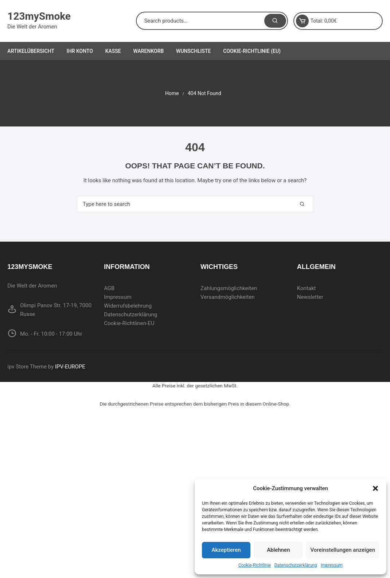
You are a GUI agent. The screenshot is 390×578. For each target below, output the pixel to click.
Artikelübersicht (30, 51)
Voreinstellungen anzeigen (342, 550)
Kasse (113, 51)
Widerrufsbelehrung (128, 305)
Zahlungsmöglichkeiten (228, 288)
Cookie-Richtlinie (254, 565)
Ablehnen (278, 550)
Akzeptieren (226, 550)
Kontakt (306, 288)
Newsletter (310, 297)
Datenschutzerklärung (295, 565)
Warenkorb (148, 51)
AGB (109, 288)
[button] (375, 488)
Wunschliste (193, 51)
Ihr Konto (80, 51)
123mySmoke (39, 16)
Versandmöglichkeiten (227, 297)
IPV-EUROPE (70, 366)
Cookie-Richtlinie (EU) (252, 51)
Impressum (332, 565)
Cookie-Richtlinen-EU (129, 323)
